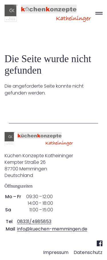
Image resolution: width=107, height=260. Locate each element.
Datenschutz (88, 252)
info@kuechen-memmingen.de (52, 229)
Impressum (55, 252)
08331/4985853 (34, 221)
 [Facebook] (99, 243)
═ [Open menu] (98, 13)
